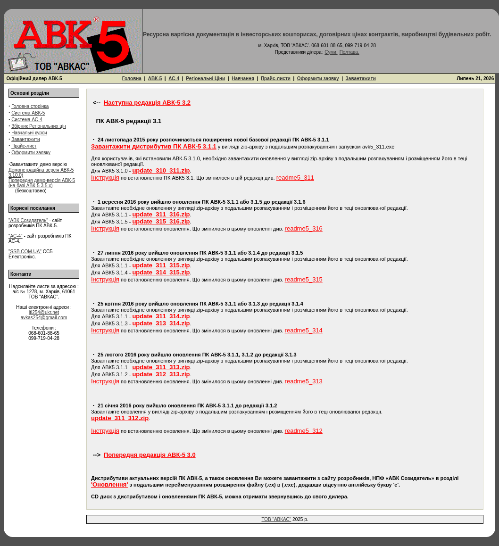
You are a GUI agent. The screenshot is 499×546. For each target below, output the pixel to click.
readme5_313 (304, 381)
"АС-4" (15, 236)
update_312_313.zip (161, 374)
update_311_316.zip (161, 214)
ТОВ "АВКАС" (276, 519)
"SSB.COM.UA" (25, 251)
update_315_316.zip (161, 221)
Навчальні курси (29, 132)
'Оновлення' (109, 484)
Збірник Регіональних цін (38, 126)
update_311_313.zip (161, 367)
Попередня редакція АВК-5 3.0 (150, 454)
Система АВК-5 (28, 113)
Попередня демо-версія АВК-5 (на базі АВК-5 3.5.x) (41, 183)
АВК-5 (155, 78)
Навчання (243, 78)
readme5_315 (304, 279)
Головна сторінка (30, 106)
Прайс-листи (276, 78)
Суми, (330, 52)
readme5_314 (304, 330)
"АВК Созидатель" (28, 220)
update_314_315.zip (161, 272)
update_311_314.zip (161, 316)
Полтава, (349, 52)
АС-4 (173, 78)
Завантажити (361, 78)
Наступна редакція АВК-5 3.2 (147, 102)
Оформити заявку (318, 78)
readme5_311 (295, 177)
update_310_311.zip (161, 170)
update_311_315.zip (161, 265)
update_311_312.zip (120, 418)
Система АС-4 (26, 119)
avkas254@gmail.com (44, 317)
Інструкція (105, 177)
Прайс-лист (23, 146)
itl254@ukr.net (44, 312)
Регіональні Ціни (205, 78)
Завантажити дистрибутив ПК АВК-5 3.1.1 (153, 146)
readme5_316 (304, 228)
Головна (131, 78)
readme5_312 (304, 430)
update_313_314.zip (161, 323)
